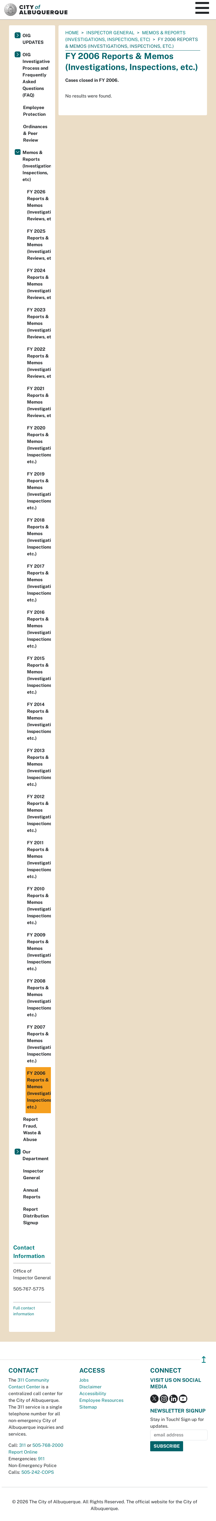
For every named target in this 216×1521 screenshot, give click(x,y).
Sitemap (88, 1407)
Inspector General (110, 32)
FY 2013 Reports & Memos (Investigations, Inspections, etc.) (39, 767)
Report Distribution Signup (36, 1216)
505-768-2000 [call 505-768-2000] (47, 1445)
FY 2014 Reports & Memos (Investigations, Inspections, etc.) (39, 721)
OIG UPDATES (33, 39)
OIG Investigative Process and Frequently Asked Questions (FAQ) (36, 75)
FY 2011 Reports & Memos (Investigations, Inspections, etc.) (39, 859)
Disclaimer (90, 1386)
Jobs (84, 1380)
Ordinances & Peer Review (35, 133)
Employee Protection (34, 111)
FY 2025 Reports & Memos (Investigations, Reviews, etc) (39, 244)
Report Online (22, 1452)
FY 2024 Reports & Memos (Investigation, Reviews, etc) (39, 284)
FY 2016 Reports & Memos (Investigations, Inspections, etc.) (39, 629)
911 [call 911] (41, 1458)
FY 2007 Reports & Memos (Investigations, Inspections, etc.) (39, 1043)
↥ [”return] (204, 1359)
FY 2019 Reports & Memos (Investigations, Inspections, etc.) (39, 490)
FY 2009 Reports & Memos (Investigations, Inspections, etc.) (39, 951)
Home (72, 32)
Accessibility (92, 1393)
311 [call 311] (22, 1445)
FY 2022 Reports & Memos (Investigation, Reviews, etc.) (39, 363)
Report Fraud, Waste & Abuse (32, 1129)
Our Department (35, 1155)
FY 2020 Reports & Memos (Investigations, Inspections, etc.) (39, 444)
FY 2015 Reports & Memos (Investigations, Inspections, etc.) (39, 675)
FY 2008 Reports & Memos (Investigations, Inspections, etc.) (39, 997)
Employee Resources (101, 1400)
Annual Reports (31, 1193)
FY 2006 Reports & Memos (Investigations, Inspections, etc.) (39, 1090)
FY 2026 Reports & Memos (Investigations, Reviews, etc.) (39, 205)
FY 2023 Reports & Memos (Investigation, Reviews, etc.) (39, 323)
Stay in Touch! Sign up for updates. (177, 1423)
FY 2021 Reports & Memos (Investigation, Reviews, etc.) (39, 402)
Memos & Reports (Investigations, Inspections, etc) (36, 166)
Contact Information (29, 1251)
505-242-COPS (37, 1472)
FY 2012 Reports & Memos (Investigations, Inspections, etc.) (39, 813)
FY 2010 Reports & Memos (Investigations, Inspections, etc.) (39, 905)
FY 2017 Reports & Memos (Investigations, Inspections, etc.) (39, 583)
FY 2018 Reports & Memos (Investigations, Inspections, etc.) (39, 536)
